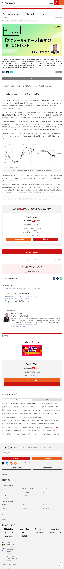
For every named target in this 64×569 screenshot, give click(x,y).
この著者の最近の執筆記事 (18, 326)
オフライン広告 (13, 20)
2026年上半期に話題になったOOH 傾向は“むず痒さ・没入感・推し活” (23, 417)
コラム (7, 20)
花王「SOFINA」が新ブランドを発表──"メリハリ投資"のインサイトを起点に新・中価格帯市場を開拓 (31, 407)
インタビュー (5, 504)
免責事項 (9, 551)
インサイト (5, 495)
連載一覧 (24, 508)
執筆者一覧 (46, 508)
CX (2, 492)
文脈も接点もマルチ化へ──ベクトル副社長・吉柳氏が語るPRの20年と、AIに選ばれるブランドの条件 (31, 410)
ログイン (45, 239)
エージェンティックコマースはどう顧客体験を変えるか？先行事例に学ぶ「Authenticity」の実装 (29, 427)
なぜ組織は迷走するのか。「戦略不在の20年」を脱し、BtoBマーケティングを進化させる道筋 (29, 413)
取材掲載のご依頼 (47, 467)
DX (2, 488)
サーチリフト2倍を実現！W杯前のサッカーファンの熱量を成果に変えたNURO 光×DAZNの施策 (29, 423)
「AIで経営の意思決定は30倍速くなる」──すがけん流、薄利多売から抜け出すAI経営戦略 (28, 430)
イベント (5, 514)
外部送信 (9, 560)
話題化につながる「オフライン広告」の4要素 (17, 298)
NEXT (59, 259)
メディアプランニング (28, 495)
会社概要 (9, 554)
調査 (23, 504)
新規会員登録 (18, 239)
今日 (17, 399)
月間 (47, 399)
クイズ (3, 508)
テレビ (45, 488)
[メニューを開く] (2, 2)
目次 (46, 78)
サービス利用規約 (11, 556)
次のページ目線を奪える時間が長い (32, 251)
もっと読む (6, 302)
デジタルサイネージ (22, 20)
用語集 (5, 520)
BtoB (3, 20)
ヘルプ (8, 542)
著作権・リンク (10, 544)
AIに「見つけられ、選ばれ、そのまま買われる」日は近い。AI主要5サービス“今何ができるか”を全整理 (31, 420)
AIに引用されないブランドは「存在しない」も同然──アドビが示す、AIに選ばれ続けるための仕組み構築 (32, 434)
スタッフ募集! (10, 547)
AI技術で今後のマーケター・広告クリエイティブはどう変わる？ (21, 296)
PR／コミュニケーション (33, 20)
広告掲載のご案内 (16, 467)
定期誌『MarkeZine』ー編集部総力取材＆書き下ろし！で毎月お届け (22, 288)
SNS (44, 492)
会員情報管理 (10, 549)
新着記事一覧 (7, 480)
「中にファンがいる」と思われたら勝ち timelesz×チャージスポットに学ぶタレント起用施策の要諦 (30, 403)
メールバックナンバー (32, 235)
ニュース (5, 475)
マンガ (45, 504)
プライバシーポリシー (12, 558)
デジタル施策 (25, 492)
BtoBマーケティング (27, 488)
